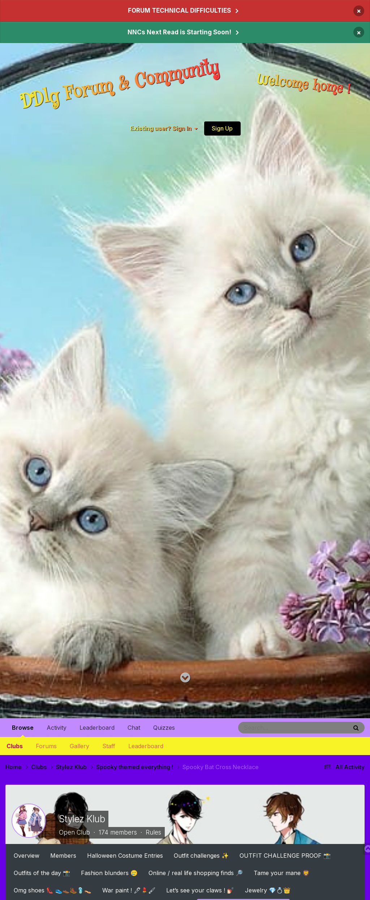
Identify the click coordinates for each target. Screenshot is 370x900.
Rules (153, 832)
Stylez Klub (82, 818)
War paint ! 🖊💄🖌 (128, 889)
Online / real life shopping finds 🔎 (196, 872)
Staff (108, 746)
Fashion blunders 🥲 (109, 872)
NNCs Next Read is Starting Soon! (179, 32)
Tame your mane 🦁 (282, 872)
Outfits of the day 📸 (42, 872)
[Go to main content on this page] (185, 678)
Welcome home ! (304, 85)
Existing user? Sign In (163, 128)
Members (63, 855)
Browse (23, 730)
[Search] (273, 727)
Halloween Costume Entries (125, 855)
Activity (56, 727)
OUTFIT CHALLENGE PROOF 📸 (285, 855)
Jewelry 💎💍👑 (268, 889)
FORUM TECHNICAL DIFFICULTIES (179, 10)
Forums (46, 746)
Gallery (79, 746)
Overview (26, 855)
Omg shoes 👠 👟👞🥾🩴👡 (52, 889)
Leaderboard (145, 746)
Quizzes (164, 727)
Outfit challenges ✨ (201, 855)
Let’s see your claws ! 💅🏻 (200, 889)
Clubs (15, 746)
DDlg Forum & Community (119, 84)
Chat (134, 727)
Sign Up (222, 128)
